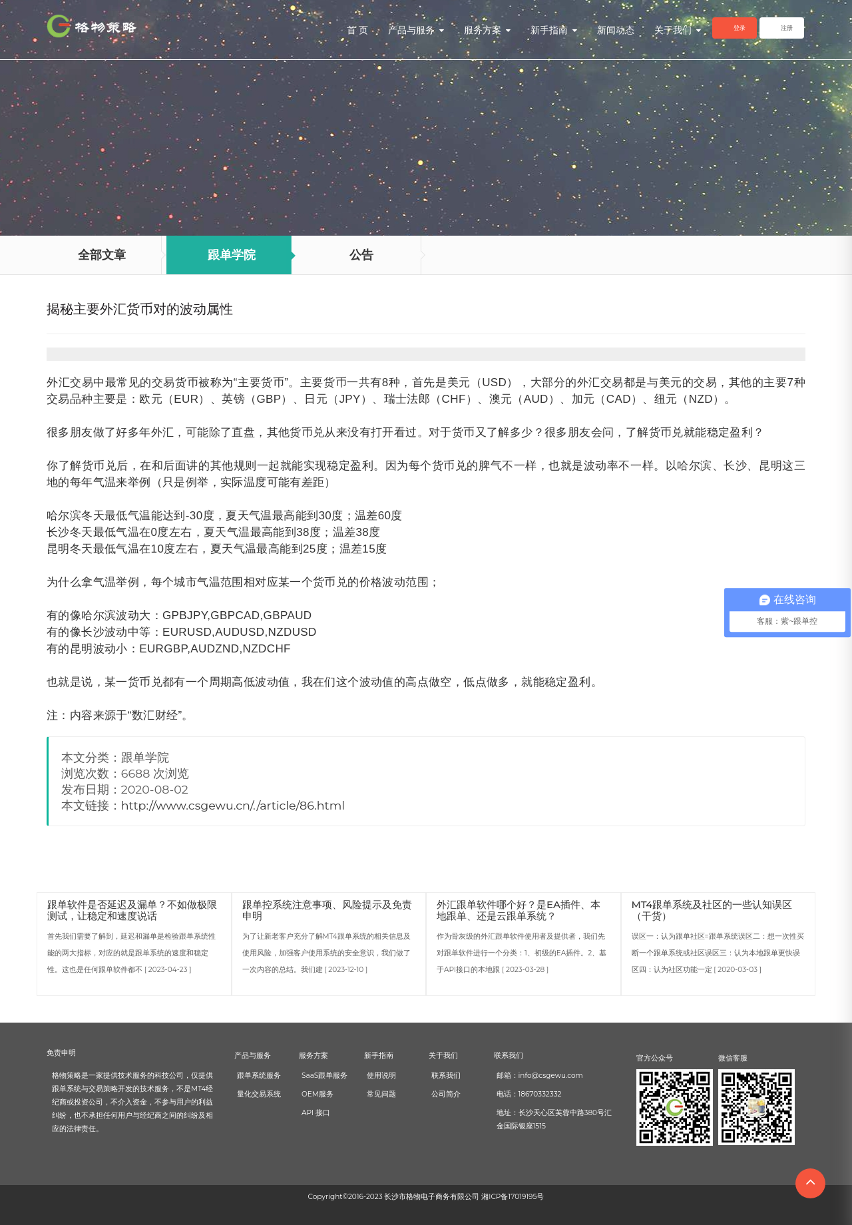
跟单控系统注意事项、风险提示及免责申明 (327, 910)
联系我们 (446, 1075)
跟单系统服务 (259, 1075)
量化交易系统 (259, 1094)
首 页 (357, 30)
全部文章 (102, 255)
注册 (787, 27)
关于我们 (677, 30)
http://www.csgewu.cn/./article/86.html (233, 805)
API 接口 (316, 1112)
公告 (361, 255)
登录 (740, 27)
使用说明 (381, 1075)
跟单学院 (232, 255)
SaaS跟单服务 (324, 1075)
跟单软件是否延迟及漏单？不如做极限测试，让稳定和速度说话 (132, 910)
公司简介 (446, 1094)
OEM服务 (317, 1094)
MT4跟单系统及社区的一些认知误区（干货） (712, 910)
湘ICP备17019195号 (512, 1196)
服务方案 (487, 30)
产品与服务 (416, 30)
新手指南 (554, 30)
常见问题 (381, 1094)
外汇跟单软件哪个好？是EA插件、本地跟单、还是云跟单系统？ (518, 910)
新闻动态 (615, 30)
